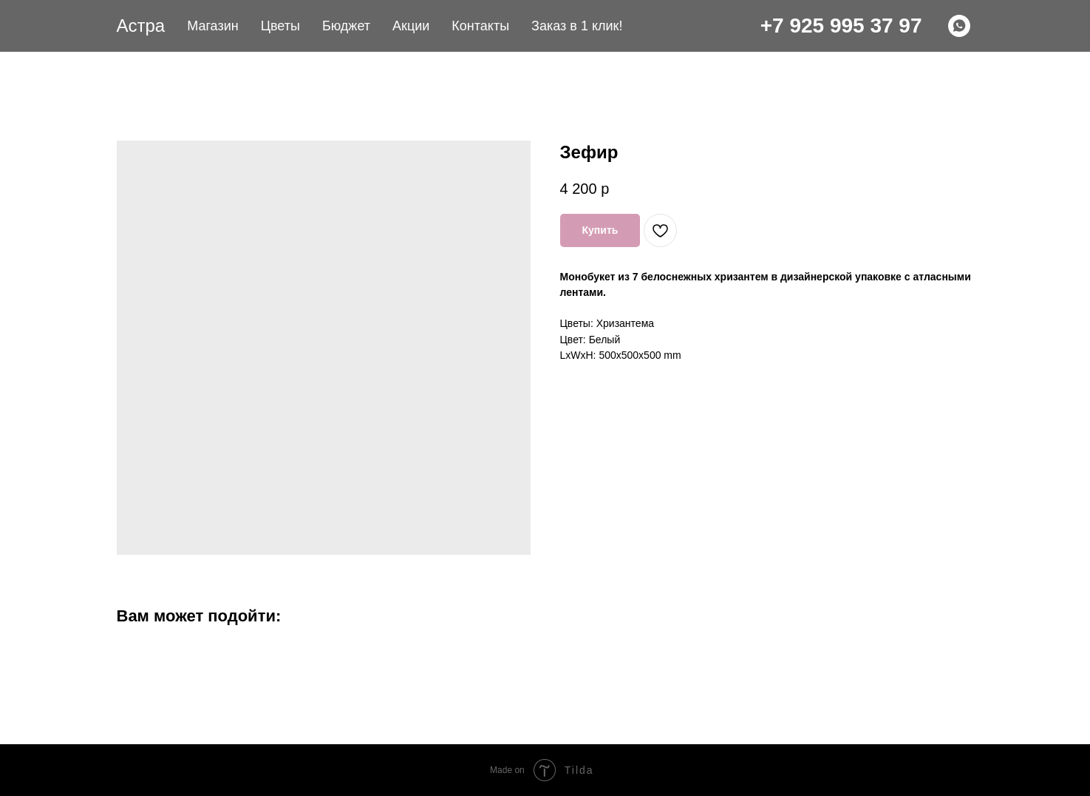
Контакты (480, 25)
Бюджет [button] (346, 25)
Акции (410, 25)
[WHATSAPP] (959, 26)
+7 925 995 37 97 (841, 25)
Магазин (212, 25)
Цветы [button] (280, 25)
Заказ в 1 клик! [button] (576, 25)
